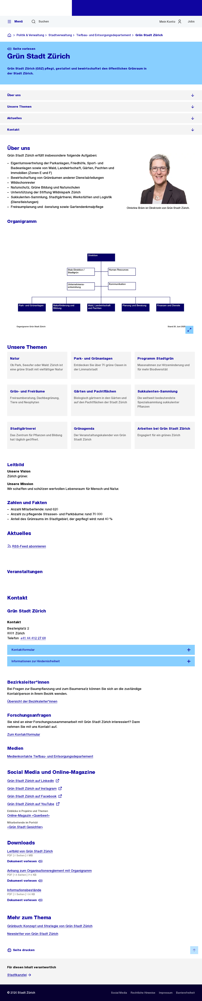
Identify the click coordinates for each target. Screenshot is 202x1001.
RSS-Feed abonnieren (26, 546)
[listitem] (101, 95)
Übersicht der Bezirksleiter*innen (32, 701)
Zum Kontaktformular (23, 734)
